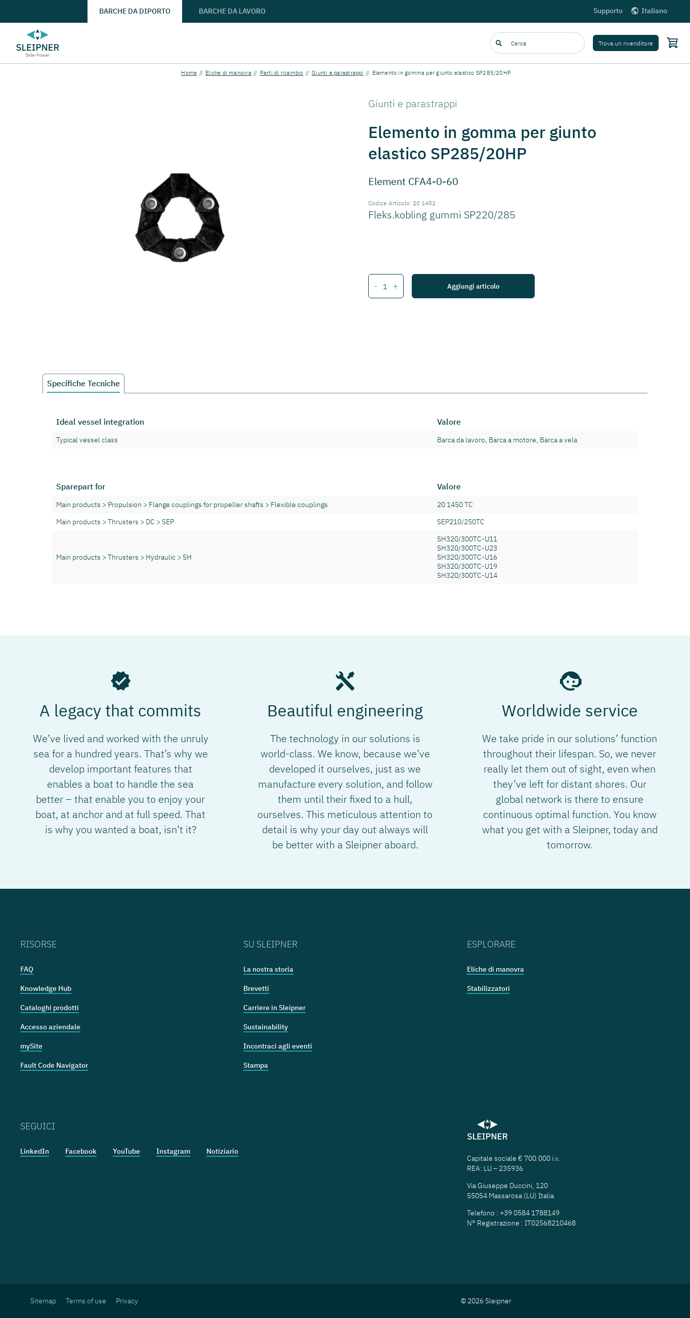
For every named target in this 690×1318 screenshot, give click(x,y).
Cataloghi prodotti (49, 1007)
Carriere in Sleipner (274, 1007)
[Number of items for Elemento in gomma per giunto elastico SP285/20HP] (385, 287)
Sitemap (43, 1300)
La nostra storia (268, 969)
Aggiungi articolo (473, 286)
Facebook (81, 1151)
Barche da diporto (134, 11)
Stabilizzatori (488, 988)
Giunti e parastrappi (337, 72)
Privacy (127, 1300)
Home (189, 72)
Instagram (173, 1151)
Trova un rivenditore (625, 43)
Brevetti (256, 988)
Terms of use (86, 1300)
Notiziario (222, 1151)
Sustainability (265, 1026)
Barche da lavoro (232, 11)
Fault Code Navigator (54, 1065)
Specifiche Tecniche (83, 383)
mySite (31, 1046)
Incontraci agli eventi (277, 1046)
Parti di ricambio (282, 72)
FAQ (26, 969)
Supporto (608, 10)
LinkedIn (34, 1151)
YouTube (126, 1151)
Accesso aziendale (50, 1026)
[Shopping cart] (670, 42)
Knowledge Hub (45, 988)
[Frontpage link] (37, 43)
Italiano (648, 10)
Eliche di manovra (228, 72)
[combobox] (537, 43)
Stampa (255, 1065)
